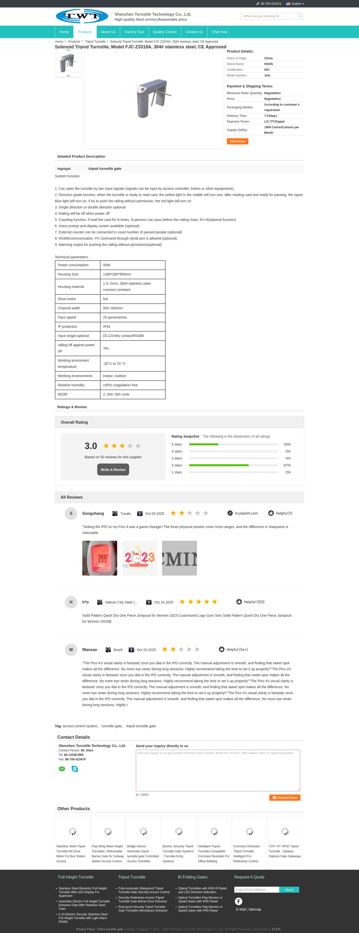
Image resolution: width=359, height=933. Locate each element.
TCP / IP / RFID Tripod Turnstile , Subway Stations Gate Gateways (285, 851)
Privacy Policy (85, 929)
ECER (276, 929)
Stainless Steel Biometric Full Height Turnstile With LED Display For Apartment (83, 892)
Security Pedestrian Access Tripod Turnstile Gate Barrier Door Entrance (142, 899)
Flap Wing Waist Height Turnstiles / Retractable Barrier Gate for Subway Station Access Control (108, 854)
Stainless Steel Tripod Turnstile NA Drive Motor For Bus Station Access (71, 854)
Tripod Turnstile (95, 41)
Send (289, 890)
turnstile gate (112, 726)
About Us (108, 32)
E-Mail (241, 909)
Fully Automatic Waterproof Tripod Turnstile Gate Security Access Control (144, 890)
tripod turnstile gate (141, 726)
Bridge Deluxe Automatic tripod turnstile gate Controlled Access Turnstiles (143, 854)
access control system (80, 726)
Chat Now (219, 32)
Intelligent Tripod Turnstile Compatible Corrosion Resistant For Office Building (214, 854)
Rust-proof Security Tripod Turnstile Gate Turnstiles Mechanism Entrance (143, 908)
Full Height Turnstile (75, 877)
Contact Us (194, 32)
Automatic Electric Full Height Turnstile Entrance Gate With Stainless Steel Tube (84, 905)
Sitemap (254, 909)
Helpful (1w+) (237, 650)
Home (64, 32)
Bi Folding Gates (192, 877)
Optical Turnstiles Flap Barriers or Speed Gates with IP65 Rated (200, 899)
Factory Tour (134, 32)
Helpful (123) (254, 602)
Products (85, 32)
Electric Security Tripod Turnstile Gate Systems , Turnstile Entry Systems (178, 854)
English (296, 3)
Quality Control (165, 32)
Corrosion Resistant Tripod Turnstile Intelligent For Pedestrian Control (246, 854)
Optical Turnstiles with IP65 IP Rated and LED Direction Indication (202, 890)
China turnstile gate (110, 929)
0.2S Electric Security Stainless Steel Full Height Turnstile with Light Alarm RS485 (83, 918)
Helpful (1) (284, 513)
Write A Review (113, 470)
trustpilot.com (246, 513)
